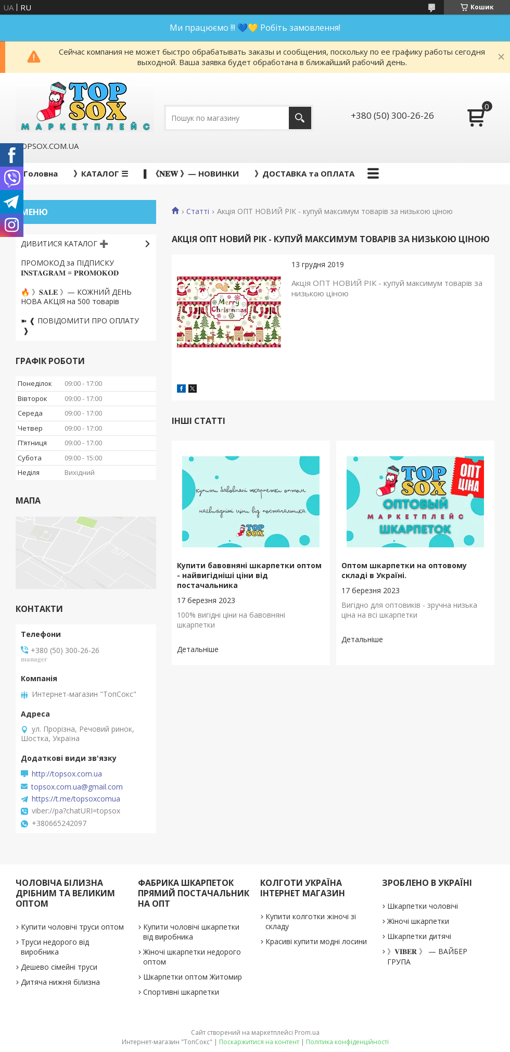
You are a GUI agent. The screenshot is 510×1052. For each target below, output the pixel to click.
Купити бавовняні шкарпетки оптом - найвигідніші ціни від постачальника (249, 575)
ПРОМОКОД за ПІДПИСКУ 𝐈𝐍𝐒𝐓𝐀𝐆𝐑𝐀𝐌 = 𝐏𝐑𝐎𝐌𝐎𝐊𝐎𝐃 (70, 268)
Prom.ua (307, 1032)
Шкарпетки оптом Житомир (192, 977)
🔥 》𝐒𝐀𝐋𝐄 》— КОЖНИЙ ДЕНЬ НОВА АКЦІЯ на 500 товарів (76, 297)
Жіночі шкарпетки (418, 921)
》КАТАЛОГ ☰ (100, 173)
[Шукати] (300, 118)
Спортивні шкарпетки (181, 992)
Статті (197, 211)
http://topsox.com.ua (67, 774)
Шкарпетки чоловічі (422, 906)
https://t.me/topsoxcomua (76, 799)
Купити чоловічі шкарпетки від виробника (191, 932)
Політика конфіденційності (347, 1041)
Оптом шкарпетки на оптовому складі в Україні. (404, 570)
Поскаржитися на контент (259, 1041)
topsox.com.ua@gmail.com (77, 787)
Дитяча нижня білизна (60, 982)
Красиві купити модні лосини (316, 941)
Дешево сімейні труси (59, 967)
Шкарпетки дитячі (419, 936)
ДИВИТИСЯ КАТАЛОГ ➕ (64, 243)
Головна (40, 173)
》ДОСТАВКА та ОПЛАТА (304, 173)
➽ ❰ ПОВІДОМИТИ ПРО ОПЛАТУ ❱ (80, 325)
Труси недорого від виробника (55, 947)
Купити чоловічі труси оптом (72, 927)
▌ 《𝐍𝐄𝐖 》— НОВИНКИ (191, 173)
